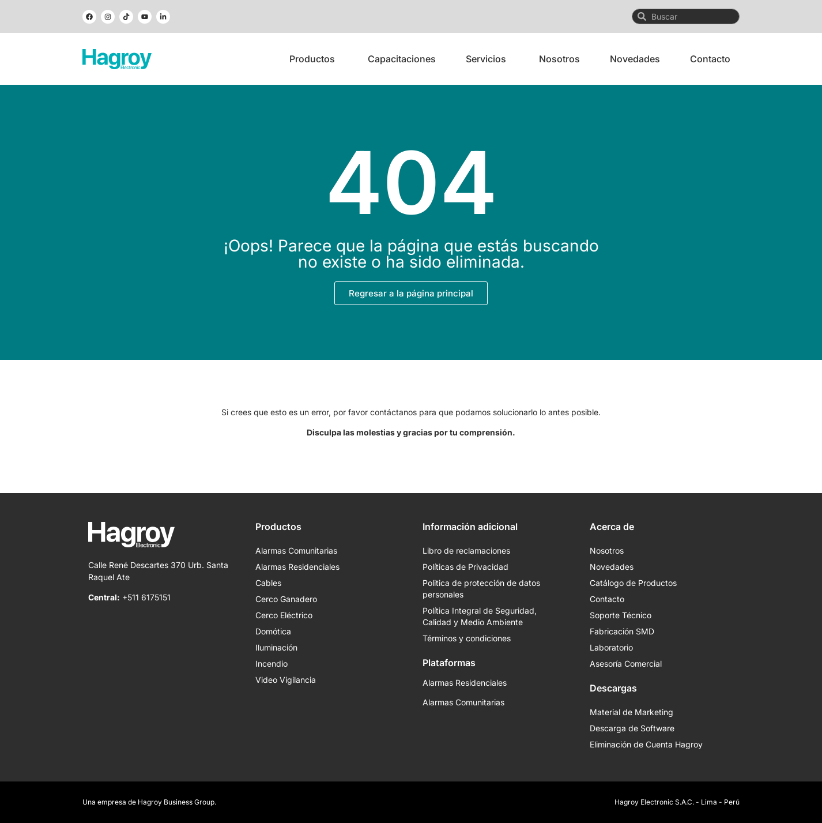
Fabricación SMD (622, 631)
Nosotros (607, 550)
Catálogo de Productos (633, 583)
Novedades (612, 567)
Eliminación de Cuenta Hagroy (646, 744)
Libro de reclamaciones (466, 550)
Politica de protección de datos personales (481, 588)
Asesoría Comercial (626, 663)
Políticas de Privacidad (465, 567)
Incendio (271, 663)
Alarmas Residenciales (297, 567)
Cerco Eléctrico (283, 615)
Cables (268, 583)
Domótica (273, 631)
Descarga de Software (632, 728)
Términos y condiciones (467, 638)
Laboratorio (611, 647)
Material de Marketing (631, 712)
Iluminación (276, 647)
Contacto (607, 599)
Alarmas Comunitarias (296, 550)
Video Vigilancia (285, 680)
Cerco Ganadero (286, 599)
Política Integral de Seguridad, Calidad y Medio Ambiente (480, 616)
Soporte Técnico (620, 615)
